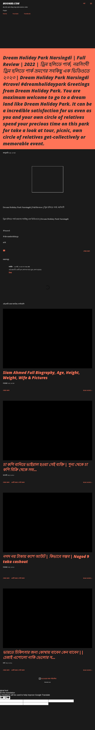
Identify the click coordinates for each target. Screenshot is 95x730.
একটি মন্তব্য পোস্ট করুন (18, 482)
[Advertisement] (47, 30)
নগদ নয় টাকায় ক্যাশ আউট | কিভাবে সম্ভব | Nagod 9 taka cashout (46, 559)
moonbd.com (11, 3)
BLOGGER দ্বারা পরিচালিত (47, 678)
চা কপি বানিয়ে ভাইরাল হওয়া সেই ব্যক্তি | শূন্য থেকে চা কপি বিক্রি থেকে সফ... (45, 467)
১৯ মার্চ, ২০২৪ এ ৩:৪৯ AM (22, 267)
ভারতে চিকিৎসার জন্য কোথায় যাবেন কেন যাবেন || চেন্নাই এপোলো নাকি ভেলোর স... (43, 655)
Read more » (87, 390)
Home (5, 14)
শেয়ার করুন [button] (86, 251)
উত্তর (10, 273)
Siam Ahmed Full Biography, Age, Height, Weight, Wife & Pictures (41, 375)
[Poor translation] (7, 697)
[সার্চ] (84, 3)
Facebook (27, 14)
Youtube (15, 14)
